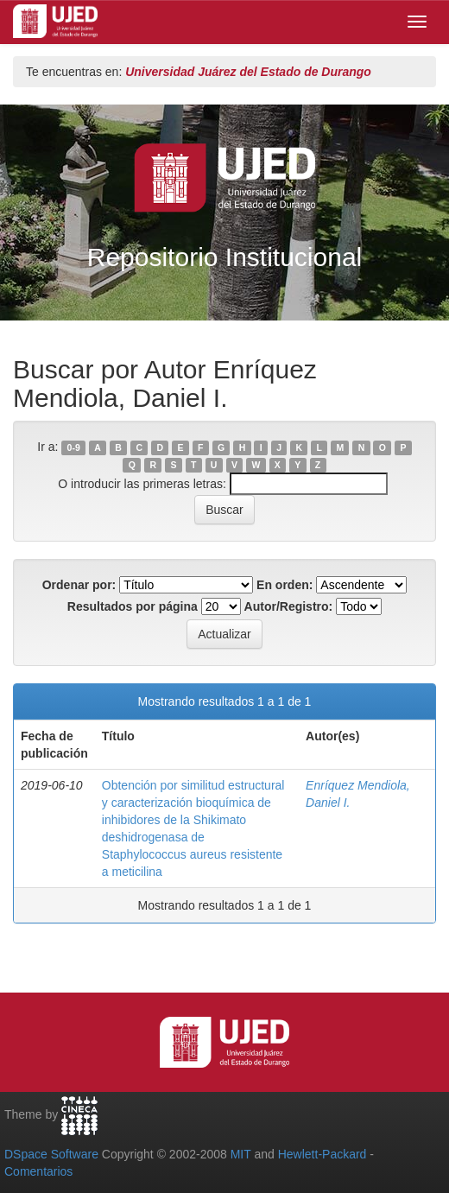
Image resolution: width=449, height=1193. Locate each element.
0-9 (73, 447)
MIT (241, 1154)
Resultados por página (132, 606)
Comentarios (38, 1171)
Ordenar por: (79, 585)
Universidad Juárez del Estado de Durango (248, 72)
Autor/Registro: (288, 606)
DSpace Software (51, 1154)
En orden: (284, 585)
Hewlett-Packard (322, 1154)
